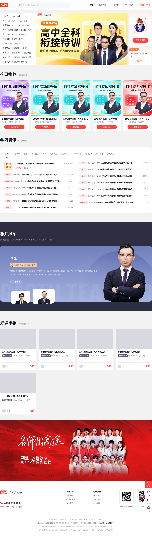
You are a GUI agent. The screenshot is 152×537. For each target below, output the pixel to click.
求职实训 (17, 57)
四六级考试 (26, 57)
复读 (25, 21)
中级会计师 (26, 53)
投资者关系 (70, 499)
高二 (15, 21)
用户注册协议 (53, 519)
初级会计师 (16, 53)
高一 (10, 21)
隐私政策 (63, 519)
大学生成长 (7, 57)
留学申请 (24, 62)
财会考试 (6, 53)
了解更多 (16, 282)
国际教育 (6, 62)
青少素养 (6, 25)
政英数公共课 (25, 30)
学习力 (21, 39)
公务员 (14, 34)
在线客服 (96, 503)
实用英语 (6, 48)
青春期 (14, 39)
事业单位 (22, 34)
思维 (24, 25)
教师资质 (69, 496)
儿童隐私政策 (72, 519)
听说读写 (15, 48)
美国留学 (15, 62)
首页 (92, 5)
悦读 (18, 25)
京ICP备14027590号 (107, 523)
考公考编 (6, 34)
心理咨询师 (7, 43)
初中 (18, 16)
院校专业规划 (13, 30)
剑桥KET (23, 48)
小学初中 (6, 16)
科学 (29, 25)
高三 (20, 21)
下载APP (116, 5)
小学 (13, 16)
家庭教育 (6, 39)
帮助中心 (96, 496)
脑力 (13, 25)
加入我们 (69, 503)
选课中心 (103, 5)
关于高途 (129, 5)
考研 (4, 30)
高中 (4, 21)
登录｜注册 (140, 40)
